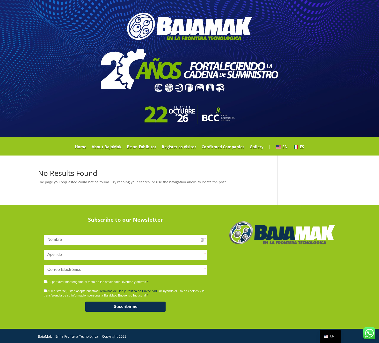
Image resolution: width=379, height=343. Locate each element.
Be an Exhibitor (141, 147)
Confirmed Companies (223, 147)
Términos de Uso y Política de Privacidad (128, 291)
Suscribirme (125, 306)
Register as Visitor (179, 147)
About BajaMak (107, 147)
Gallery (256, 147)
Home (80, 147)
